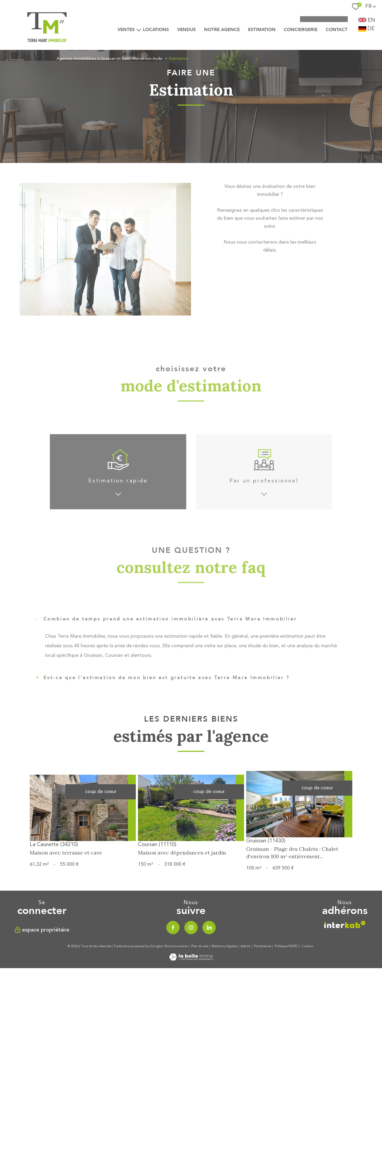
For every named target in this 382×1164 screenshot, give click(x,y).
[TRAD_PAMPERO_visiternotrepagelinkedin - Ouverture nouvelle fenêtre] (209, 1018)
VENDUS (186, 30)
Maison (235, 609)
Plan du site (199, 1037)
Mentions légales (224, 1037)
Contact (337, 30)
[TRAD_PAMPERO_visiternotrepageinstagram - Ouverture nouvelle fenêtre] (191, 1018)
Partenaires (262, 1037)
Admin (245, 1037)
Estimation (262, 30)
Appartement (146, 609)
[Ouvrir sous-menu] (138, 29)
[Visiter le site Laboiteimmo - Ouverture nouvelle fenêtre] (191, 1049)
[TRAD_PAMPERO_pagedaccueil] (47, 50)
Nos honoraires (176, 1037)
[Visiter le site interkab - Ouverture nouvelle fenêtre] (345, 1018)
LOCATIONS (156, 30)
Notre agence (222, 30)
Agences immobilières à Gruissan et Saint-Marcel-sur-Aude (109, 59)
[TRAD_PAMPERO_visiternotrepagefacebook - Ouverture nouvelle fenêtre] (173, 1018)
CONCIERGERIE (301, 30)
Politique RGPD (286, 1037)
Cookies (307, 1037)
